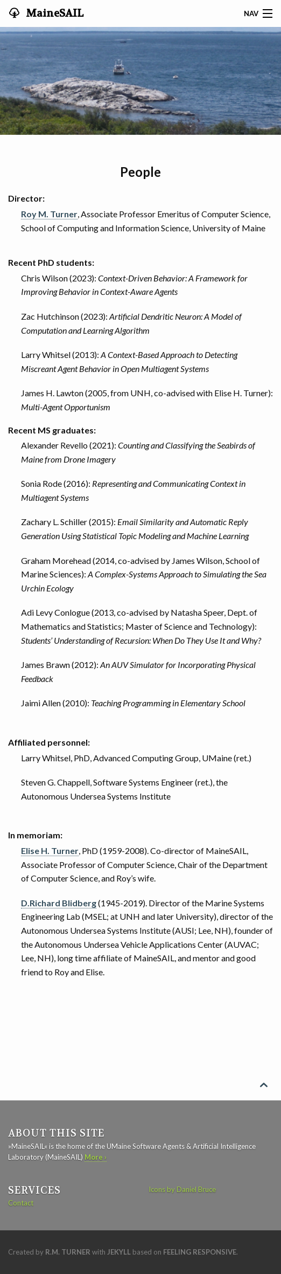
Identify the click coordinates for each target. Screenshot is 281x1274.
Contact (20, 1203)
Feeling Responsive (199, 1252)
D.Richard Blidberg (58, 903)
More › (96, 1157)
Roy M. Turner (49, 214)
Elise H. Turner (50, 850)
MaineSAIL (53, 13)
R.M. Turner (67, 1252)
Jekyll (119, 1252)
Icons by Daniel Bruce (182, 1189)
